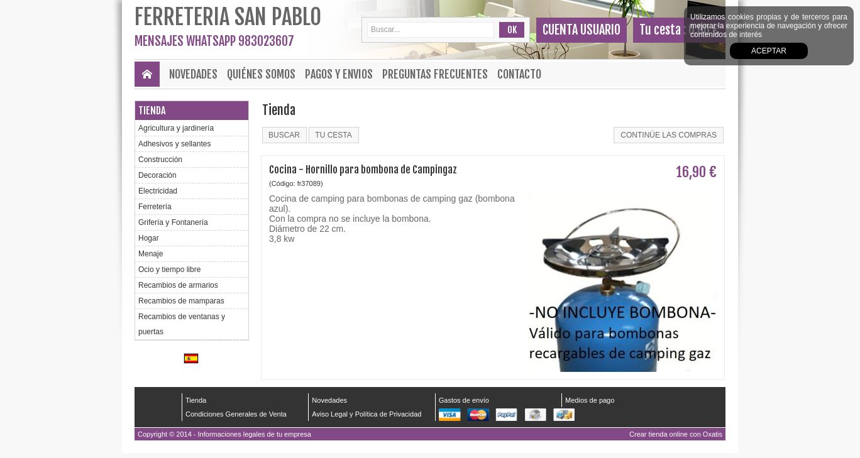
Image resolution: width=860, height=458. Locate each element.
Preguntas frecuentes (435, 74)
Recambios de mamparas (181, 301)
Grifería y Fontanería (173, 222)
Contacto (519, 74)
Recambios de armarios (178, 285)
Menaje (150, 253)
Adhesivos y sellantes (174, 143)
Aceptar (768, 50)
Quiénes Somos (261, 74)
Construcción (160, 159)
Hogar (148, 238)
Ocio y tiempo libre (169, 269)
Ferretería (155, 206)
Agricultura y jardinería (176, 128)
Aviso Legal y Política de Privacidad (366, 414)
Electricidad (157, 191)
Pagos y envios (339, 74)
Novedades (193, 74)
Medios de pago (589, 400)
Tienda (151, 110)
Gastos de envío (464, 400)
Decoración (157, 175)
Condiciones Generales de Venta (236, 414)
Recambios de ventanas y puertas (181, 324)
